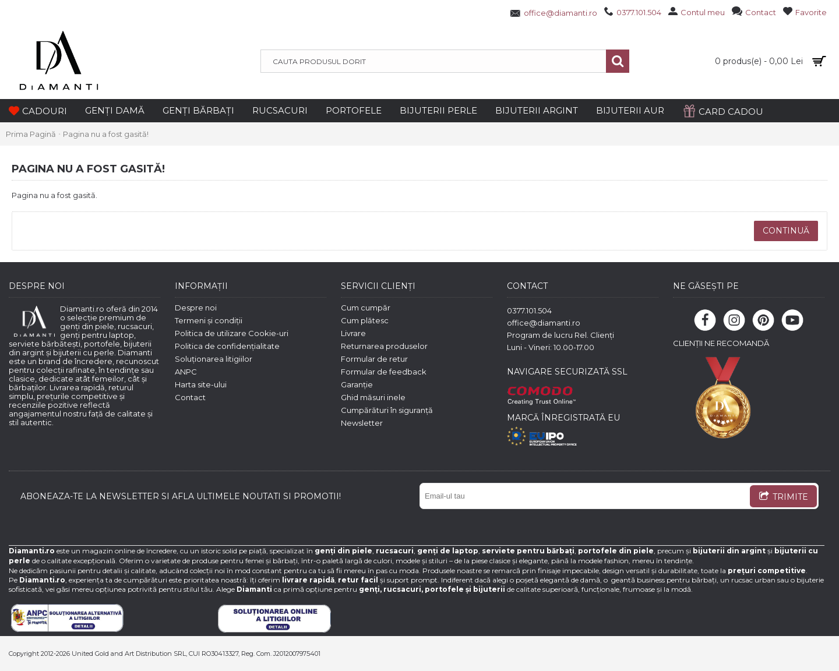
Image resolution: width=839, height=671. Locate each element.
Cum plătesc (365, 320)
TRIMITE (783, 497)
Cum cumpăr (365, 307)
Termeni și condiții (208, 320)
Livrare (353, 333)
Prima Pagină (31, 134)
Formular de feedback (383, 371)
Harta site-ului (201, 384)
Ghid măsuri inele (373, 397)
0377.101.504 (529, 310)
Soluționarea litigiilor (213, 358)
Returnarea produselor (384, 346)
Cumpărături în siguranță (387, 410)
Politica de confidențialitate (227, 346)
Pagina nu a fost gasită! (106, 134)
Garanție (357, 384)
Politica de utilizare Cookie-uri (231, 333)
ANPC (186, 371)
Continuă (786, 230)
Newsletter (362, 423)
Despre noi (196, 307)
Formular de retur (374, 358)
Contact (190, 397)
